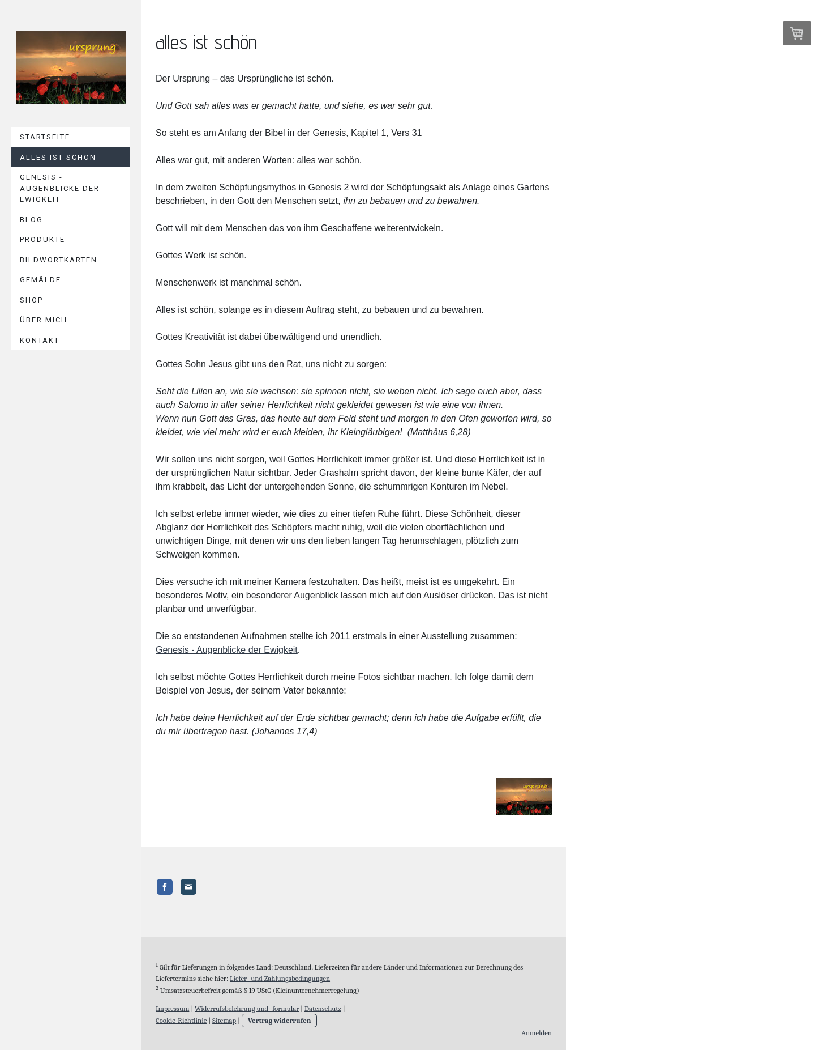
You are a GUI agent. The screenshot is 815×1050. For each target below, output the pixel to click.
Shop (31, 300)
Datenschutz (322, 1002)
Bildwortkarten (58, 260)
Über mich (43, 320)
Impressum (172, 1002)
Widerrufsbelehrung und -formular (247, 1002)
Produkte (42, 239)
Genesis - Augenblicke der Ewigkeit (60, 188)
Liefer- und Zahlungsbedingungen (280, 972)
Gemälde (40, 279)
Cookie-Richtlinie (181, 1015)
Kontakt (39, 340)
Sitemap (224, 1015)
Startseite (45, 137)
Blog (31, 219)
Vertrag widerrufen (279, 1015)
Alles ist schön (58, 157)
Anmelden (536, 1027)
